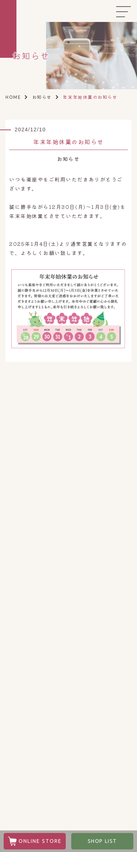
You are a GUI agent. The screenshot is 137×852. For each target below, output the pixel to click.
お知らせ (42, 97)
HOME (13, 97)
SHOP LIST (102, 841)
